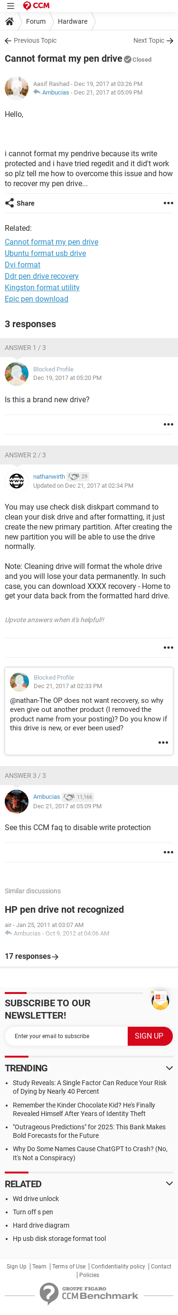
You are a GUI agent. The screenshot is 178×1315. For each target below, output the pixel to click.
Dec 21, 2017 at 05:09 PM (108, 92)
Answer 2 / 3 (25, 455)
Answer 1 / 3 (25, 347)
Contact (161, 1266)
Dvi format (22, 264)
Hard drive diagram (41, 1225)
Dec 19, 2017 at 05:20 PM (67, 377)
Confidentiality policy (118, 1266)
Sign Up (17, 1266)
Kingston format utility (42, 287)
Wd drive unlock (36, 1198)
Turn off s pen (33, 1212)
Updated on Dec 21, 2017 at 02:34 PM (83, 485)
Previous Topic (35, 40)
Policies (89, 1275)
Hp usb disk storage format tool (59, 1238)
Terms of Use (68, 1266)
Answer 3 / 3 (25, 775)
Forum (36, 21)
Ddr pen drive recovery (42, 276)
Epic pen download (36, 298)
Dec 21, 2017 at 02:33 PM (68, 686)
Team (39, 1266)
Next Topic (148, 40)
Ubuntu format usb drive (45, 253)
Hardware (72, 21)
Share (26, 203)
